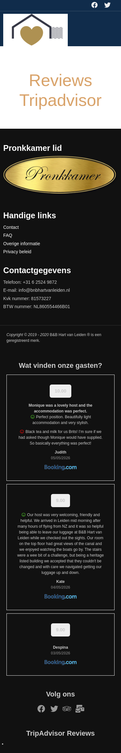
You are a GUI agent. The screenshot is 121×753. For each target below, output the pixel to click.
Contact (11, 227)
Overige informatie (21, 243)
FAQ (7, 235)
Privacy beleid (17, 251)
